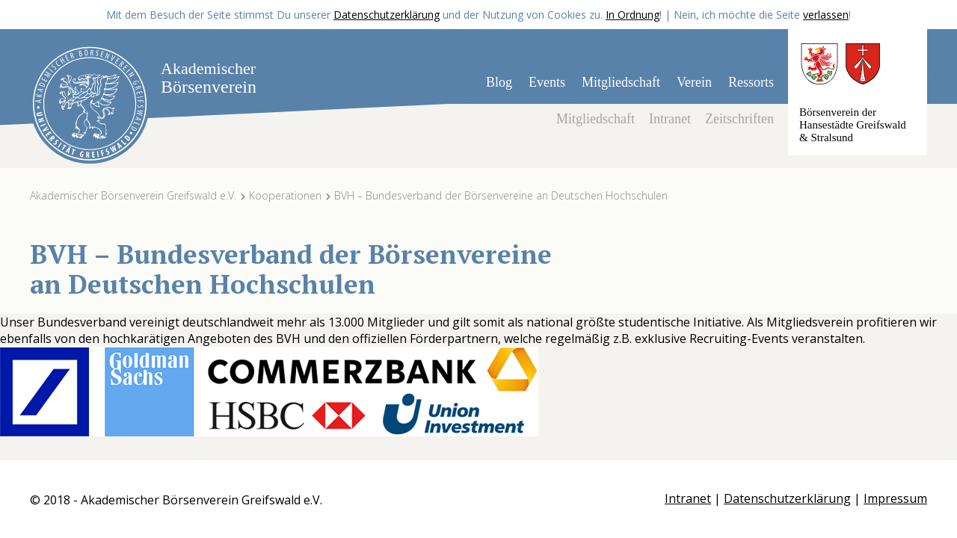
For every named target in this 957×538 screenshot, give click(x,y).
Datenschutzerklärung (386, 14)
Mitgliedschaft (621, 82)
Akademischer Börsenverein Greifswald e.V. (133, 195)
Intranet (670, 118)
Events (547, 82)
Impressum (895, 498)
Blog (499, 82)
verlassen (826, 14)
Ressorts (751, 82)
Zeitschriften (739, 118)
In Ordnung (632, 14)
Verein (694, 82)
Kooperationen (285, 195)
